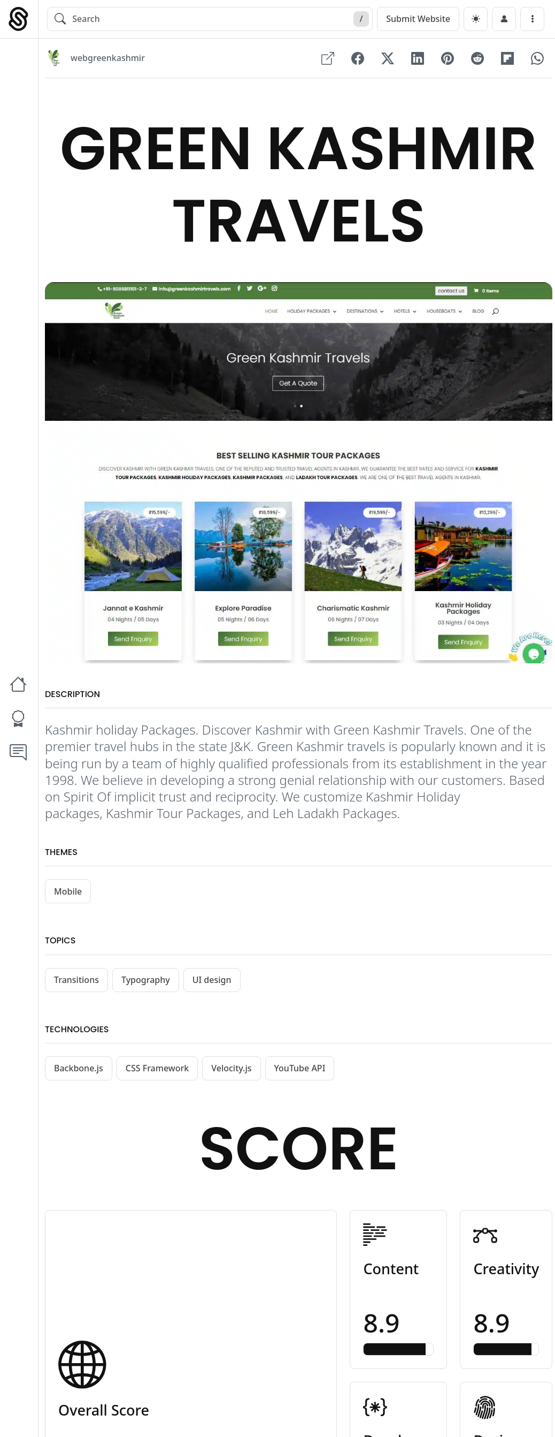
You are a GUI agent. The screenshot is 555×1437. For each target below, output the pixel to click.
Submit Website (418, 19)
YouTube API (300, 1069)
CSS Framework (157, 1069)
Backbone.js (78, 1069)
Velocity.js (231, 1069)
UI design (212, 980)
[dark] (476, 19)
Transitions (76, 980)
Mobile (68, 891)
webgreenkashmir (108, 58)
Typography (145, 980)
